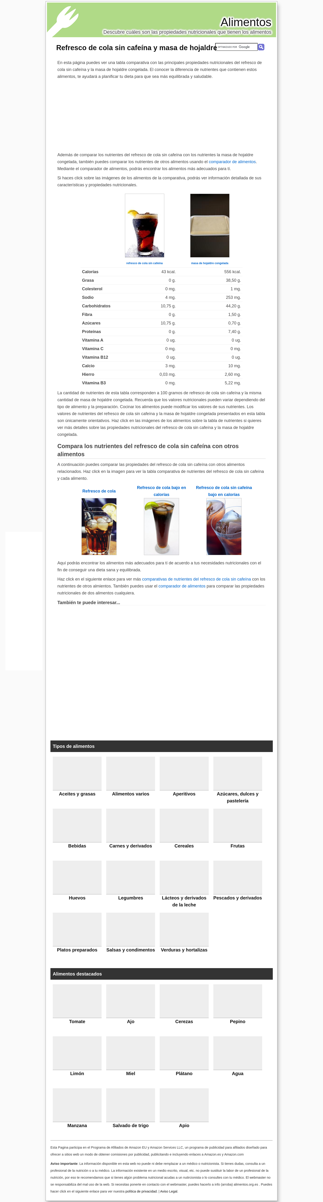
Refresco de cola (99, 491)
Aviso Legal (168, 1191)
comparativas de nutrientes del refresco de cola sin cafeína (196, 579)
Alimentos (246, 22)
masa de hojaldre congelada (209, 263)
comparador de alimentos (232, 161)
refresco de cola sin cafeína (144, 263)
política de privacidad (141, 1191)
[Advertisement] (161, 114)
